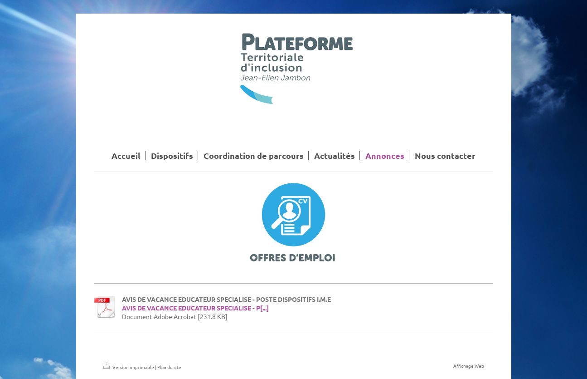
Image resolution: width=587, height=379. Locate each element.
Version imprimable (129, 367)
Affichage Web (468, 365)
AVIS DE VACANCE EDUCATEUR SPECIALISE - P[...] (195, 308)
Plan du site (169, 367)
